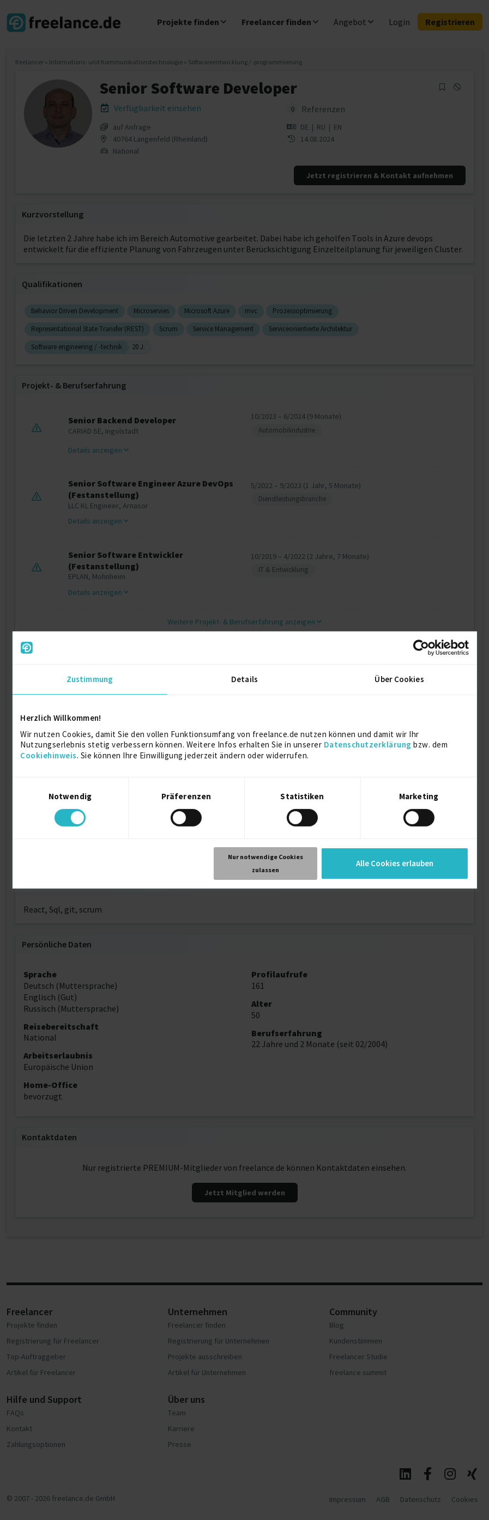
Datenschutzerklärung (368, 744)
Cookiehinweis (48, 755)
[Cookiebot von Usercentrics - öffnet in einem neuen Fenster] (421, 648)
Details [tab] (244, 679)
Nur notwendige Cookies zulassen (265, 863)
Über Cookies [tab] (399, 679)
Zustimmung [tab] (90, 679)
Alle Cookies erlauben (394, 863)
